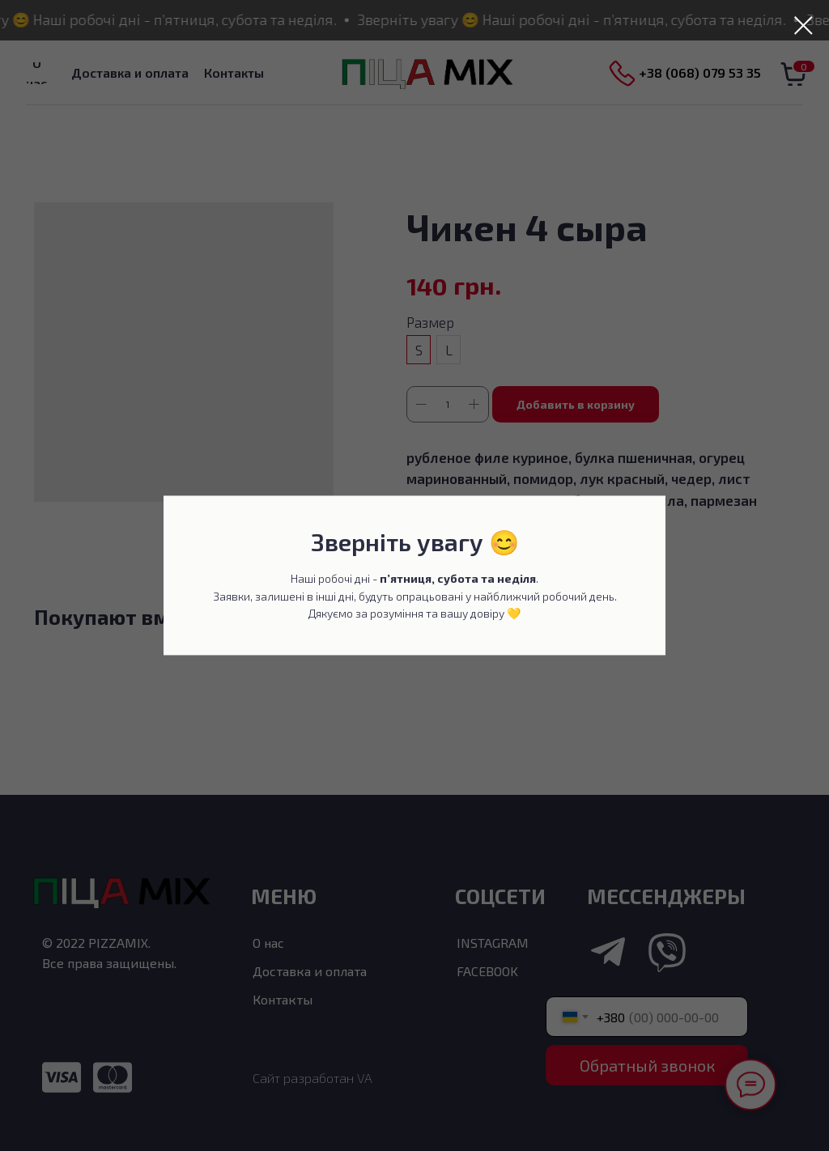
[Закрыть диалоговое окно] (803, 25)
